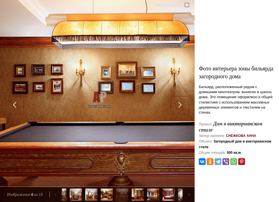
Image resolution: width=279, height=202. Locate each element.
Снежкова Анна (241, 136)
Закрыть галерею (169, 5)
